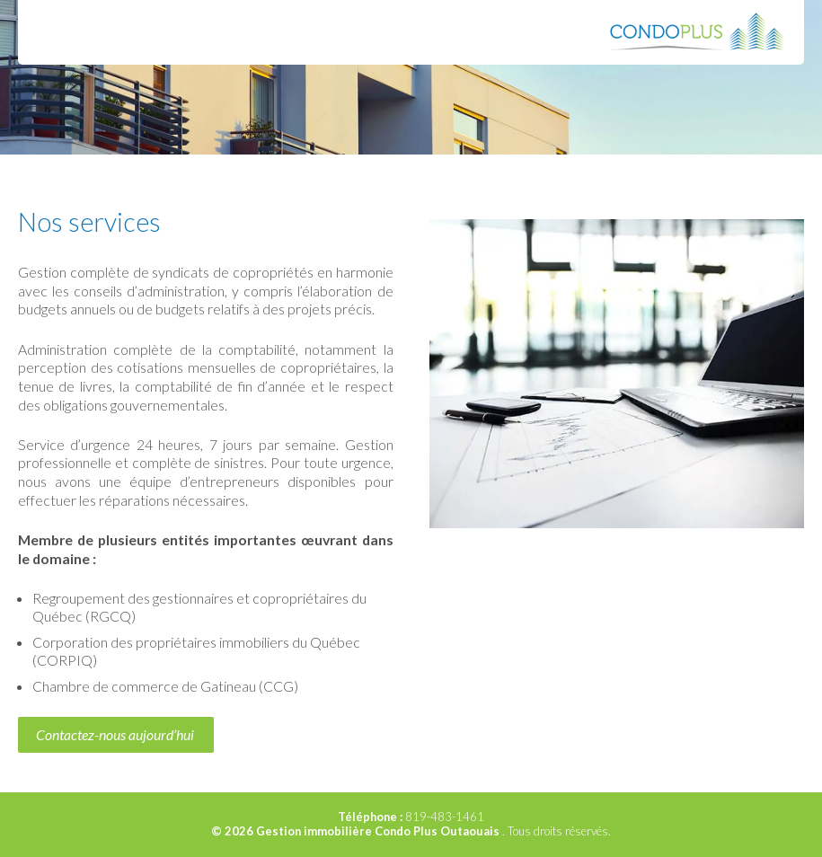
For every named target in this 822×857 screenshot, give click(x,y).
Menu (54, 31)
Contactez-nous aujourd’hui (115, 734)
